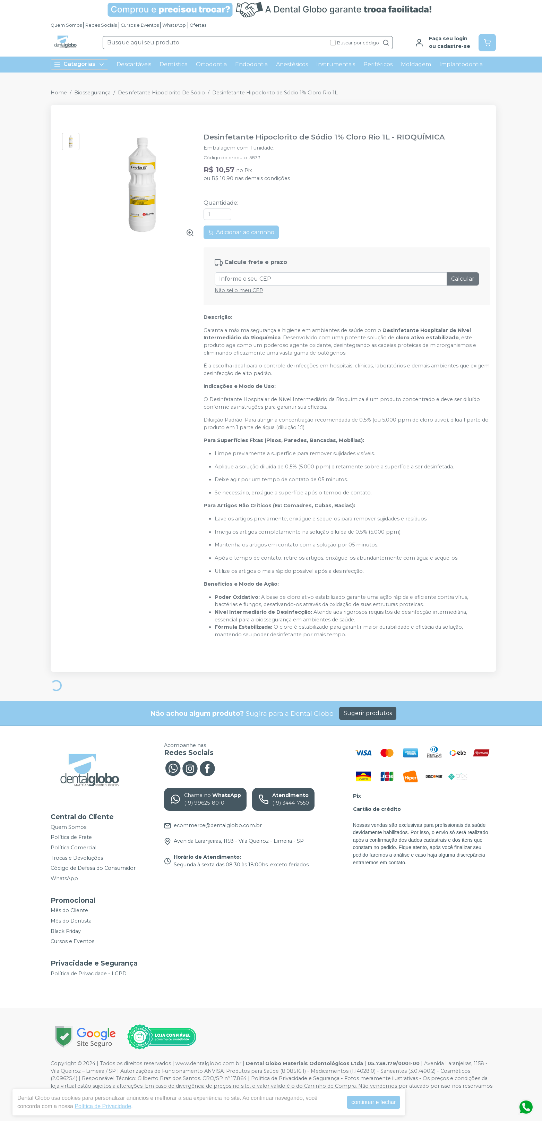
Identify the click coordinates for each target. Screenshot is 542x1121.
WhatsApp (174, 25)
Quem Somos (66, 25)
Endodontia (251, 64)
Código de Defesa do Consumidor (93, 868)
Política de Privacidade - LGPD (89, 973)
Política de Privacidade (103, 1106)
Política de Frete (71, 837)
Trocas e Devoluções (77, 858)
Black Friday (66, 931)
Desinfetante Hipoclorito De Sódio (161, 93)
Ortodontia (211, 64)
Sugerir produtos (368, 713)
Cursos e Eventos (140, 25)
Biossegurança (92, 93)
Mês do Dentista (71, 921)
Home (59, 93)
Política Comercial (73, 847)
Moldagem (416, 64)
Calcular (462, 278)
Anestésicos (292, 64)
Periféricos (378, 64)
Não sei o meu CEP (239, 290)
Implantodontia (461, 64)
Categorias (79, 64)
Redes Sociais (101, 25)
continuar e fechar (373, 1102)
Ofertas (198, 25)
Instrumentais (335, 64)
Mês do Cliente (69, 911)
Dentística (174, 64)
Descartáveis (134, 64)
